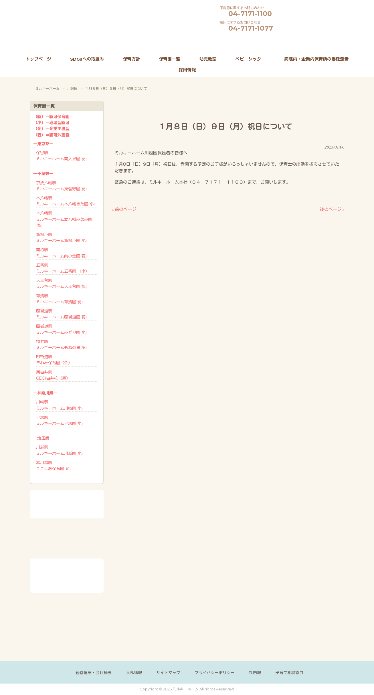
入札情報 (134, 672)
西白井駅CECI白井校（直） (53, 375)
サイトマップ (168, 672)
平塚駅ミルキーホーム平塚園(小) (59, 420)
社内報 (255, 672)
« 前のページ (124, 209)
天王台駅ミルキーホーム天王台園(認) (61, 283)
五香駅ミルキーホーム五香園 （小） (62, 268)
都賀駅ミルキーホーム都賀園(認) (59, 298)
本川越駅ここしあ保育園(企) (53, 465)
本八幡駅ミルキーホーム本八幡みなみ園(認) (64, 219)
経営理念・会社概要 (94, 672)
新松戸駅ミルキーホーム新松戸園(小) (61, 237)
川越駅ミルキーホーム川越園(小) (59, 450)
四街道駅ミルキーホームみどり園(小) (61, 329)
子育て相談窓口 (289, 672)
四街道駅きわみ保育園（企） (54, 359)
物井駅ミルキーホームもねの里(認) (61, 344)
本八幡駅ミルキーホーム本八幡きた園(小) (65, 201)
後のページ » (332, 209)
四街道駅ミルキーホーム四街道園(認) (61, 314)
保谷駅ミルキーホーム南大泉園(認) (61, 155)
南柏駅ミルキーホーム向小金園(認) (61, 252)
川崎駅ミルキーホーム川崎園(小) (59, 405)
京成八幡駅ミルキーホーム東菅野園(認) (61, 185)
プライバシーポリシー (215, 672)
